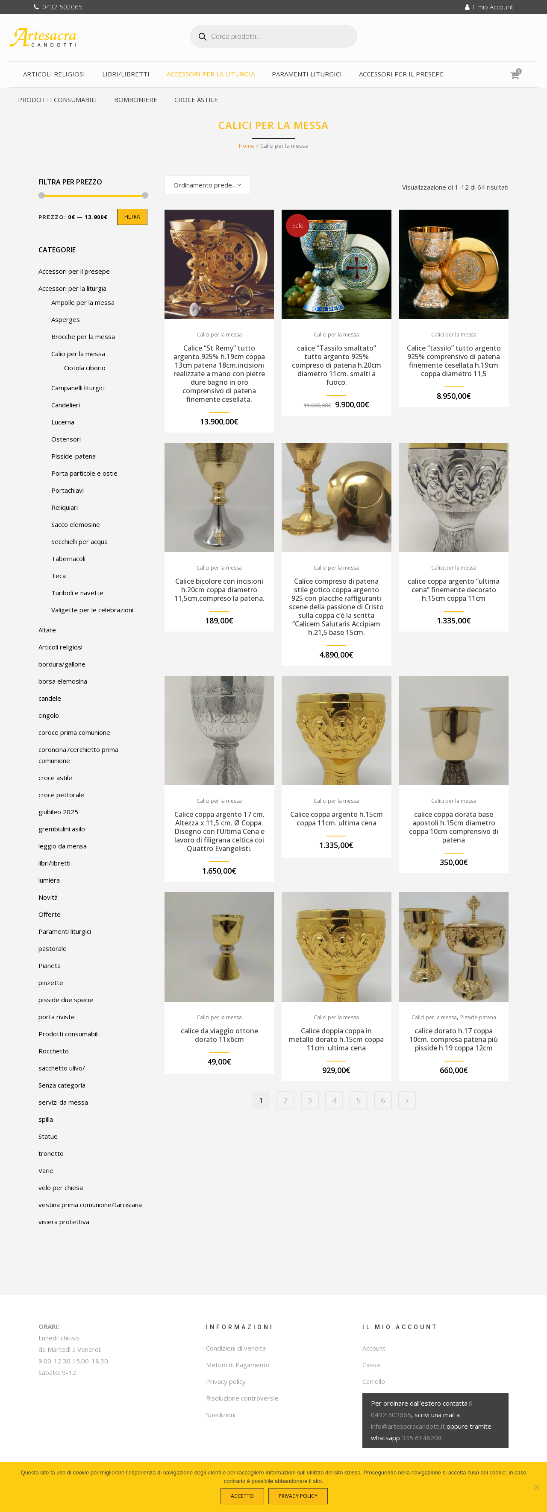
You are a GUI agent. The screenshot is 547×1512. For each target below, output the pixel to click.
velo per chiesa (60, 1187)
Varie (45, 1170)
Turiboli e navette (77, 592)
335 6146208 (422, 1437)
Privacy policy (226, 1381)
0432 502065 (58, 7)
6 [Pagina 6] (383, 1100)
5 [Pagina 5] (358, 1100)
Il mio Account (489, 7)
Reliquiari (64, 507)
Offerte (49, 914)
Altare (47, 630)
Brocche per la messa (83, 336)
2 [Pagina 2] (285, 1100)
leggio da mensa (62, 846)
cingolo (48, 715)
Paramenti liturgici (64, 931)
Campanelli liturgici (78, 387)
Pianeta (49, 965)
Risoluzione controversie (242, 1398)
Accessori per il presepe (74, 271)
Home (246, 145)
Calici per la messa (78, 353)
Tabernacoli (68, 558)
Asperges (65, 319)
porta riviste (56, 1016)
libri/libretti (54, 863)
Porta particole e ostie (84, 473)
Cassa (371, 1364)
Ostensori (66, 439)
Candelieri (65, 405)
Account (373, 1348)
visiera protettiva (63, 1221)
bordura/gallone (61, 664)
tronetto (51, 1153)
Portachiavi (67, 490)
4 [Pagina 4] (334, 1100)
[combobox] (207, 184)
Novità (48, 897)
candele (49, 698)
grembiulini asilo (61, 829)
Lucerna (62, 422)
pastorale (52, 948)
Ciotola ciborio (85, 367)
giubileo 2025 (58, 811)
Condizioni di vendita (236, 1348)
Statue (48, 1136)
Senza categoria (61, 1085)
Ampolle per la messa (83, 302)
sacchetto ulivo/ (61, 1068)
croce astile (55, 777)
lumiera (49, 880)
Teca (58, 575)
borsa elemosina (62, 681)
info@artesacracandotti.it (408, 1426)
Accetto (244, 1497)
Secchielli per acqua (79, 541)
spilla (45, 1119)
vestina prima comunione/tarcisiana (90, 1204)
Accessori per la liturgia (72, 288)
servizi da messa (63, 1102)
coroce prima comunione (74, 732)
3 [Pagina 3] (310, 1100)
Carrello (373, 1381)
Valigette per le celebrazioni (92, 609)
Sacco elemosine (75, 524)
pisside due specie (65, 999)
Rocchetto (53, 1051)
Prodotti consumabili (68, 1033)
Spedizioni (220, 1414)
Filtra (132, 216)
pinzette (50, 982)
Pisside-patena (73, 456)
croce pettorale (61, 794)
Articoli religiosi (60, 647)
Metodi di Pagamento (238, 1364)
